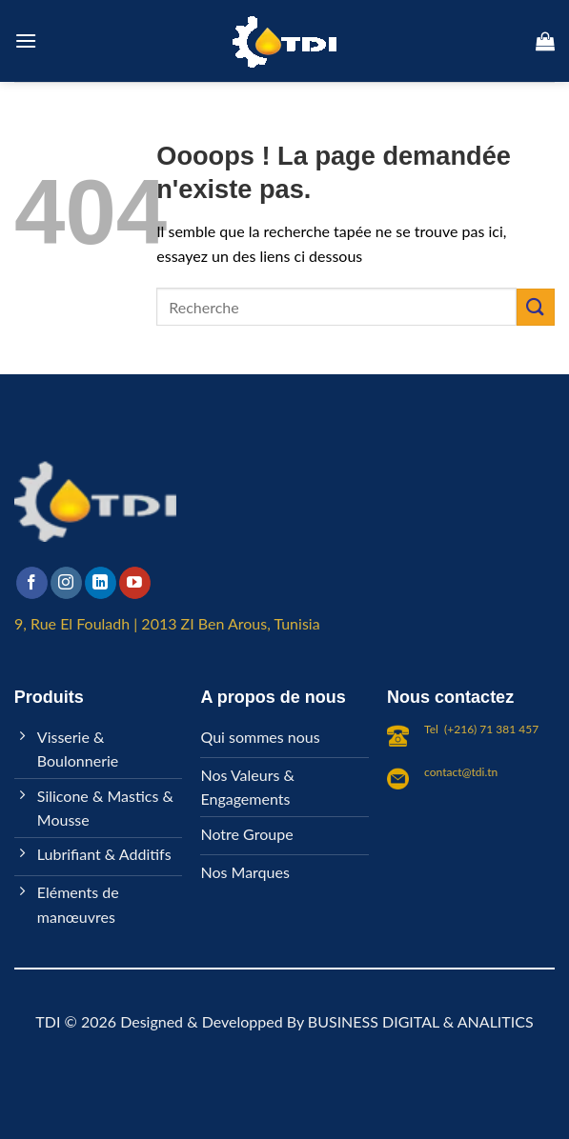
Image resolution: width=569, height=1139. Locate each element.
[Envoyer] (536, 307)
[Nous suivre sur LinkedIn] (100, 583)
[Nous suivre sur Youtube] (135, 583)
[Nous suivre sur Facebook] (32, 583)
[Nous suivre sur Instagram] (66, 583)
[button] (25, 40)
